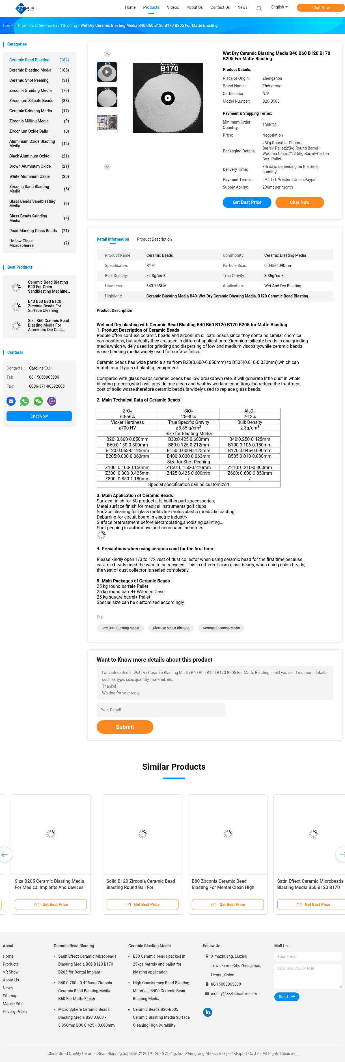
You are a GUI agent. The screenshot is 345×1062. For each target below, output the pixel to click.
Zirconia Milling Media (39, 121)
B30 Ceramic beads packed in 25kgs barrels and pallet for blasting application (159, 964)
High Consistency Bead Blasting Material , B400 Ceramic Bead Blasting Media (161, 991)
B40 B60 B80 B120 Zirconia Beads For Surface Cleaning (44, 306)
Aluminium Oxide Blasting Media (39, 143)
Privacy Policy (15, 1011)
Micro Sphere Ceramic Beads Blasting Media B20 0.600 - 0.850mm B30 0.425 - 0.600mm (86, 1017)
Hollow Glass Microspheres (39, 243)
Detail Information (113, 239)
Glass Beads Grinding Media (39, 218)
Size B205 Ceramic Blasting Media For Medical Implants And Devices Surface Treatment (299, 887)
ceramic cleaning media (221, 628)
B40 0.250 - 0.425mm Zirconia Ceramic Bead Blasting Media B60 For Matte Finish (85, 991)
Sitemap (10, 996)
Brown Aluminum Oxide (39, 166)
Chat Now (321, 7)
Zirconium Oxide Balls (39, 131)
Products (11, 964)
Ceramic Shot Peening (39, 80)
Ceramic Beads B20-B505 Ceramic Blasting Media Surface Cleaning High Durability (161, 1017)
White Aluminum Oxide (39, 176)
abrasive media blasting (171, 628)
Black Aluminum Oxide (39, 156)
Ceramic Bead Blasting (39, 60)
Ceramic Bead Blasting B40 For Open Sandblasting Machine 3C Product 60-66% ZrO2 (50, 286)
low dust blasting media (120, 628)
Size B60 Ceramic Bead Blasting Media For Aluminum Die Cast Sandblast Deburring (48, 325)
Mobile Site (13, 1003)
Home (8, 956)
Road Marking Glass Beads (39, 231)
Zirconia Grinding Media (39, 90)
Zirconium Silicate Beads (39, 100)
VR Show (11, 972)
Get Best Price (247, 202)
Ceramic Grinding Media (39, 111)
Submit (125, 727)
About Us (11, 980)
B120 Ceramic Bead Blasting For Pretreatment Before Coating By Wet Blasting (126, 887)
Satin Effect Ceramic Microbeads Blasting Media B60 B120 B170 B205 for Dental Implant (87, 964)
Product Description (154, 239)
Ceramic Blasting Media (39, 70)
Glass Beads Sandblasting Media (39, 203)
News (8, 988)
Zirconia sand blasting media (39, 188)
